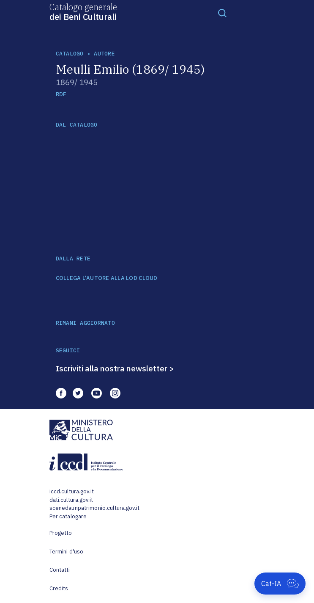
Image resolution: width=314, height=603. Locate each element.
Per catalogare (68, 516)
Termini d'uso (66, 551)
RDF (61, 94)
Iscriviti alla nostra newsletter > (115, 368)
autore (104, 53)
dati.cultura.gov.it (71, 499)
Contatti (59, 569)
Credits (58, 588)
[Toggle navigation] (222, 13)
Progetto (60, 533)
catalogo (70, 53)
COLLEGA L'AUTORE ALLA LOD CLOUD (107, 278)
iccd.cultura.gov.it (71, 491)
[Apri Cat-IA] (280, 584)
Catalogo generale (83, 11)
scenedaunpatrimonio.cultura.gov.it (94, 508)
